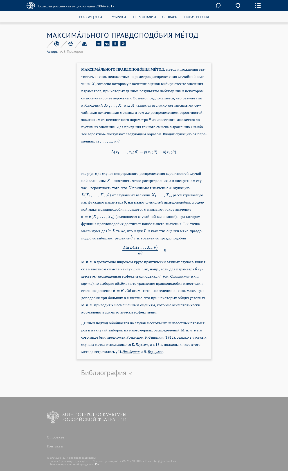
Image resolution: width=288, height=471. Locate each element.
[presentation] (93, 83)
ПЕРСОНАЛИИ (144, 16)
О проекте (55, 437)
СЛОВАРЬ (169, 16)
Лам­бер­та (131, 351)
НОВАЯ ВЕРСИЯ (196, 16)
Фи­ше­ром (156, 337)
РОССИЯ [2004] (91, 16)
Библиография (103, 372)
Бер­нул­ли (155, 351)
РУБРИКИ (118, 16)
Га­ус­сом (142, 344)
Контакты (55, 446)
